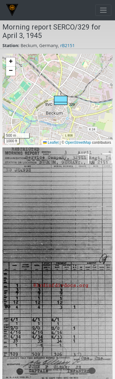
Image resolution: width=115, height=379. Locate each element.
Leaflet (51, 142)
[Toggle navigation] (103, 10)
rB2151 (67, 45)
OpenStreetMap (78, 142)
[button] (60, 99)
